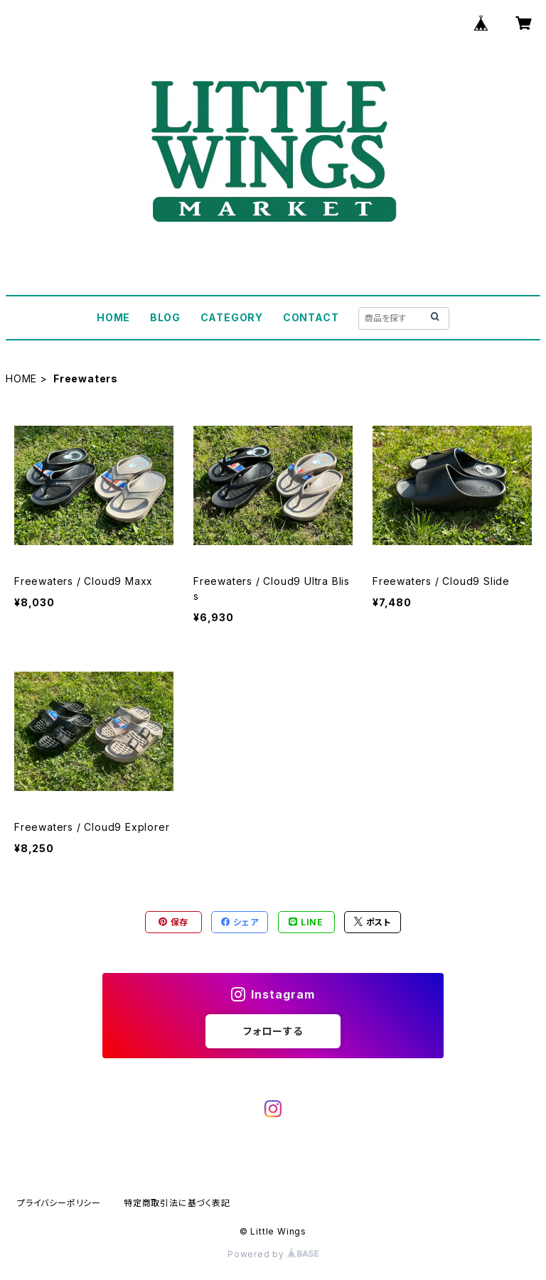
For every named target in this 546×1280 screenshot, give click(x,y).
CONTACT (311, 317)
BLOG (165, 317)
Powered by (273, 1254)
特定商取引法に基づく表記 (177, 1203)
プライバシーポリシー (59, 1203)
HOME (113, 317)
